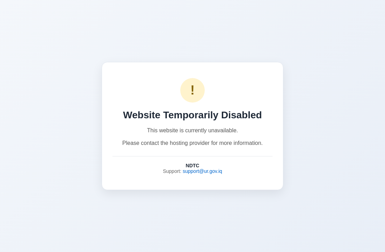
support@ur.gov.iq (202, 171)
